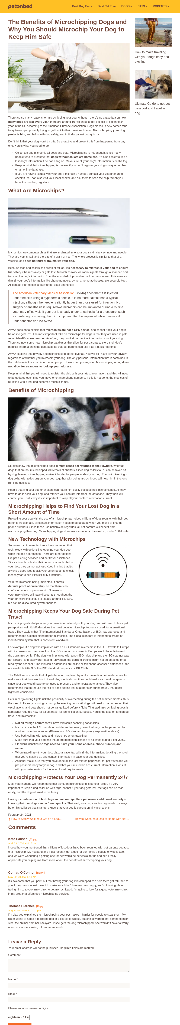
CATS (141, 6)
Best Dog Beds (82, 6)
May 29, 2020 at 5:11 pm (22, 877)
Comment (14, 955)
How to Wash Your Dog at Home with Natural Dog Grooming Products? (102, 818)
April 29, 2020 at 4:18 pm (22, 843)
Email (11, 993)
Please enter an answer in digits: (28, 1008)
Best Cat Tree (107, 6)
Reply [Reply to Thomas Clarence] (40, 906)
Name (12, 979)
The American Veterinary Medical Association (44, 293)
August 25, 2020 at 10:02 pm (24, 910)
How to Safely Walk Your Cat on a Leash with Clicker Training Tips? (35, 818)
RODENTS (160, 6)
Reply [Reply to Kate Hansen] (33, 839)
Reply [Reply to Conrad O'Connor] (40, 872)
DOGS (125, 6)
